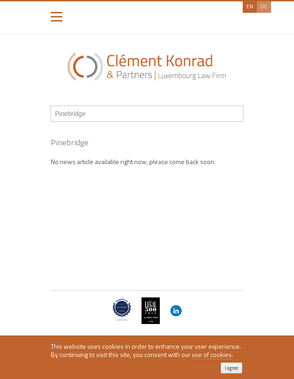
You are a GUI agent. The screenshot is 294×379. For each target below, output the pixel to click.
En (249, 6)
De (264, 6)
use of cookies (212, 355)
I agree (231, 368)
